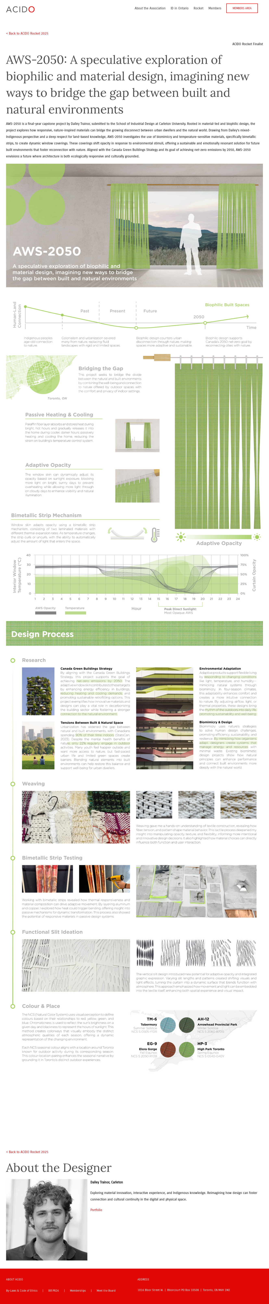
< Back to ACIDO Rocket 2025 (27, 33)
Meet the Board (106, 1290)
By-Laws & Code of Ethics (21, 1290)
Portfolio (96, 1210)
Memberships (78, 1290)
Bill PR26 (53, 1290)
